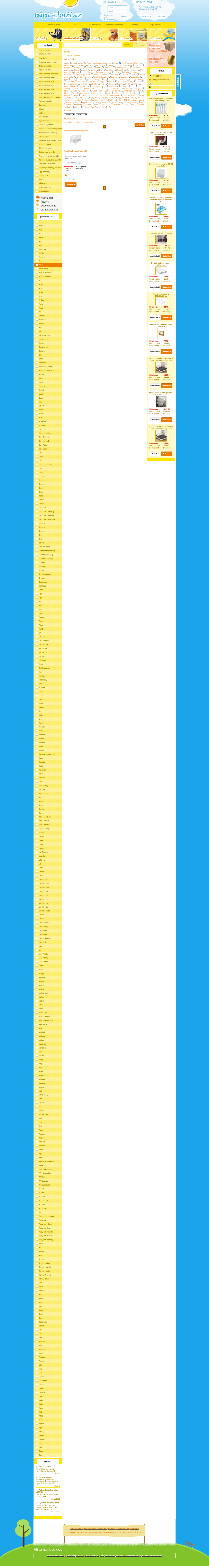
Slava (41, 1310)
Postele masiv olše (46, 89)
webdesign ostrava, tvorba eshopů (83, 1556)
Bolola (41, 406)
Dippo (41, 531)
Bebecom (43, 363)
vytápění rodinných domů (112, 1556)
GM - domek (44, 641)
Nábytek (42, 109)
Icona (41, 703)
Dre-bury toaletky (46, 559)
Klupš (41, 801)
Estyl (41, 613)
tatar (41, 1365)
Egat (41, 598)
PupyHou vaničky (46, 1232)
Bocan (41, 398)
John (41, 758)
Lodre (41, 868)
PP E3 (41, 1177)
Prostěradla (43, 117)
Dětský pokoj (44, 176)
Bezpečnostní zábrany (48, 133)
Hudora (42, 688)
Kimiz (41, 797)
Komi (41, 813)
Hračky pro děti (45, 144)
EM (40, 602)
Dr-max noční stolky (47, 551)
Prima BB (43, 1208)
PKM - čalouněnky (46, 1161)
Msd (40, 1091)
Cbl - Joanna (44, 437)
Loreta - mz (43, 903)
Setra (41, 1298)
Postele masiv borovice (48, 74)
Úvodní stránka (54, 25)
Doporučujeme (48, 205)
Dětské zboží (44, 136)
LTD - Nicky (43, 958)
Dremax (42, 566)
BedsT (41, 375)
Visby (41, 1412)
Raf (40, 1248)
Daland (42, 492)
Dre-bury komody (46, 555)
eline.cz (131, 1532)
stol (40, 1338)
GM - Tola (43, 656)
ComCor (42, 476)
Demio (41, 504)
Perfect (42, 1146)
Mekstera (42, 1048)
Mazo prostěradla (46, 1020)
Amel (41, 265)
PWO (41, 1244)
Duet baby (43, 582)
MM (40, 1067)
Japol (41, 746)
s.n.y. (41, 1287)
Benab (41, 382)
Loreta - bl (43, 880)
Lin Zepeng (43, 852)
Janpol (41, 739)
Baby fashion (44, 335)
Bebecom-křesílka (46, 371)
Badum (42, 351)
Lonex (41, 872)
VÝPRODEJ (43, 183)
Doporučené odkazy (56, 1556)
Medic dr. (42, 1044)
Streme (42, 1342)
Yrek (41, 1443)
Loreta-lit (42, 919)
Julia (41, 766)
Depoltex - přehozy (46, 512)
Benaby (42, 386)
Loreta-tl (42, 942)
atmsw (41, 316)
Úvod (66, 56)
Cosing (42, 484)
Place (41, 1165)
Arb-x (41, 284)
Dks (40, 539)
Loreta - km (43, 899)
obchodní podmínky (107, 1529)
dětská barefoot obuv (152, 1556)
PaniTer (42, 1142)
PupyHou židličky (46, 1240)
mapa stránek (133, 1529)
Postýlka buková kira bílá (75, 151)
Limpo (41, 848)
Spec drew (43, 1322)
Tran (40, 1396)
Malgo (41, 997)
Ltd (40, 950)
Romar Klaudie (45, 1275)
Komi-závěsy (44, 829)
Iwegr (41, 719)
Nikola (41, 1111)
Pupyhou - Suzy (45, 1224)
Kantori (42, 790)
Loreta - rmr (43, 907)
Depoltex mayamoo (47, 519)
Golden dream (45, 668)
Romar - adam (44, 1263)
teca (40, 1369)
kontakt (121, 1529)
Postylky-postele (46, 1169)
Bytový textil (44, 121)
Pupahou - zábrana (46, 1216)
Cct (40, 453)
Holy (41, 684)
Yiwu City (43, 1439)
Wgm (41, 1428)
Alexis (41, 253)
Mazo (41, 1009)
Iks (40, 711)
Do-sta (41, 543)
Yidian (41, 1435)
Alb (40, 241)
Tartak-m (42, 1357)
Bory (41, 414)
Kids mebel (43, 793)
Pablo (41, 1130)
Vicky (41, 1400)
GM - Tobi (43, 652)
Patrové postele (45, 101)
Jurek (41, 774)
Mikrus (41, 1056)
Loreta (41, 876)
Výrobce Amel (74, 56)
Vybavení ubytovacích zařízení (48, 62)
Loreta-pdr (43, 934)
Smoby (42, 1314)
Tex (40, 1373)
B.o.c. (41, 328)
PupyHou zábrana (46, 1236)
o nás (78, 1529)
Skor (41, 1306)
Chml (41, 696)
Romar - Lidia (44, 1271)
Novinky (45, 202)
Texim (41, 1377)
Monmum (42, 1083)
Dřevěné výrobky (46, 125)
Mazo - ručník (44, 1017)
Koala (41, 805)
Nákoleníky (43, 1095)
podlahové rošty (133, 1556)
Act (40, 234)
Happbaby (43, 680)
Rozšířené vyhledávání (139, 44)
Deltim (41, 500)
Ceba (41, 457)
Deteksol (42, 523)
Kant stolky (43, 786)
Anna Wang (43, 269)
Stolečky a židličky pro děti (50, 168)
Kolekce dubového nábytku (50, 160)
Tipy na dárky (44, 172)
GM (40, 633)
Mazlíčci (42, 179)
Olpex (41, 1122)
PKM (41, 1158)
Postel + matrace (46, 70)
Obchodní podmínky (114, 25)
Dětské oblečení (45, 148)
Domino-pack (44, 547)
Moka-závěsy (44, 1075)
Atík (40, 312)
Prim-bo (42, 1205)
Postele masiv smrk (47, 78)
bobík (41, 394)
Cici (40, 468)
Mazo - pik (43, 1013)
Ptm (40, 1212)
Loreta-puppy (44, 938)
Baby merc (43, 339)
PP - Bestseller (45, 1173)
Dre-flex (42, 562)
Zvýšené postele (45, 66)
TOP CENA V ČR (45, 50)
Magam (42, 977)
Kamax (41, 782)
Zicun (41, 1451)
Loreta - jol (43, 895)
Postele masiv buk (46, 82)
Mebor (41, 1040)
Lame (41, 840)
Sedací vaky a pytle (47, 152)
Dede (41, 496)
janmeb (42, 735)
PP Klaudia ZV (45, 1185)
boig (40, 402)
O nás (74, 25)
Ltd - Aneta (43, 954)
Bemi (41, 378)
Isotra (41, 715)
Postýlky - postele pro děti (49, 97)
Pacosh (42, 1134)
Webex (41, 1424)
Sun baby (43, 1349)
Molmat (42, 1079)
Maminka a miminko (47, 164)
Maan (41, 970)
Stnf (40, 1334)
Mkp (40, 1064)
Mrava (41, 1087)
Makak (41, 985)
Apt (40, 281)
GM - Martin (43, 645)
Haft (40, 672)
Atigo (41, 308)
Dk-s (41, 535)
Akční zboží (47, 198)
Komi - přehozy (45, 817)
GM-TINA (42, 660)
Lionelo (42, 856)
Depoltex (42, 508)
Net (40, 1107)
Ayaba (41, 324)
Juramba (42, 770)
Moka (41, 1071)
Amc (41, 261)
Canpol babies (45, 433)
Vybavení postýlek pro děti (50, 140)
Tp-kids (42, 1392)
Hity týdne (43, 58)
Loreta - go (43, 891)
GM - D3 (42, 637)
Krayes (42, 833)
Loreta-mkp (43, 927)
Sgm (41, 1302)
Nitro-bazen (43, 1114)
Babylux (42, 343)
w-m (40, 1420)
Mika (41, 1052)
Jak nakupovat (94, 25)
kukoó (41, 836)
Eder (41, 590)
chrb (41, 699)
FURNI (41, 629)
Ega (40, 594)
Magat (41, 981)
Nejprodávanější (49, 209)
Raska (41, 1251)
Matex (41, 1001)
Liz (40, 864)
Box (40, 418)
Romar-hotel (44, 1279)
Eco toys (42, 586)
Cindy (41, 472)
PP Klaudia (43, 1181)
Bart (40, 355)
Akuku (41, 237)
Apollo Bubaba (45, 273)
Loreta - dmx (44, 887)
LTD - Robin (43, 962)
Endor (41, 609)
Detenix (42, 527)
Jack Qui (42, 727)
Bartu (41, 359)
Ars (40, 296)
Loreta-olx (43, 930)
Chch (41, 692)
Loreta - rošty (44, 911)
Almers (42, 257)
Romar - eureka (45, 1267)
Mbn (40, 1028)
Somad (42, 1318)
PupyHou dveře (45, 1228)
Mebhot (42, 1032)
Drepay (42, 570)
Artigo (41, 300)
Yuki (40, 1447)
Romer (41, 1283)
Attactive (42, 320)
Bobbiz (42, 390)
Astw (41, 304)
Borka (41, 410)
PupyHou (42, 1220)
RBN (41, 1255)
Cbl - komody (44, 441)
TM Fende (43, 1381)
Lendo (41, 844)
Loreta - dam (44, 883)
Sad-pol (42, 1291)
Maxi (41, 1005)
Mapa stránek (155, 25)
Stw (40, 1345)
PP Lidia (42, 1189)
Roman (42, 1259)
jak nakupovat (89, 1529)
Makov (41, 989)
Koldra (41, 809)
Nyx (40, 1118)
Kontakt (135, 25)
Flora (41, 625)
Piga (40, 1154)
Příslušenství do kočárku (49, 156)
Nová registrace (110, 19)
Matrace (42, 113)
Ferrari (41, 621)
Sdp (40, 1295)
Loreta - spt (43, 915)
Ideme (41, 707)
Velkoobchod (44, 191)
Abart (41, 226)
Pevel (41, 1150)
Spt (40, 1330)
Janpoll (42, 743)
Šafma (41, 1353)
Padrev (42, 1138)
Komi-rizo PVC (45, 825)
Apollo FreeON (45, 277)
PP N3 (41, 1193)
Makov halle (44, 993)
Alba (41, 245)
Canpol (42, 429)
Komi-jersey (44, 821)
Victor (41, 1404)
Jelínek (42, 750)
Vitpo (41, 1416)
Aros (41, 292)
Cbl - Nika (43, 445)
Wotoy (41, 1432)
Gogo (41, 664)
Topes (41, 1389)
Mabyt (41, 974)
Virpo (41, 1408)
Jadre (41, 731)
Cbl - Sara (43, 449)
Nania (41, 1099)
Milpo (41, 1060)
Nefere (41, 1103)
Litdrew (42, 860)
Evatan (41, 617)
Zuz (40, 1455)
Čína (41, 488)
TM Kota (42, 1385)
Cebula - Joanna (45, 465)
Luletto (42, 966)
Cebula (42, 461)
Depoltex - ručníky (46, 515)
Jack (41, 723)
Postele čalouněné (46, 93)
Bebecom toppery (46, 367)
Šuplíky (42, 105)
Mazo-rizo (43, 1024)
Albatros (42, 249)
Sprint (41, 1326)
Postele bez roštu (46, 187)
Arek (41, 288)
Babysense (43, 347)
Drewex (42, 578)
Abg (40, 230)
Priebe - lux (43, 1201)
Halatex (42, 676)
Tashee (42, 1361)
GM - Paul (43, 649)
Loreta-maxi (44, 923)
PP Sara (42, 1197)
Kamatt (42, 778)
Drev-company (45, 574)
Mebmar (42, 1036)
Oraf (40, 1126)
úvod (72, 1529)
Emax (41, 606)
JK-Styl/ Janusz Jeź (47, 754)
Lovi (40, 946)
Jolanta (42, 762)
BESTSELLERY (45, 54)
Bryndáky (43, 425)
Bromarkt (42, 421)
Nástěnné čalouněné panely (50, 129)
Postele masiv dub (46, 86)
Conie (41, 480)
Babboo (42, 331)
